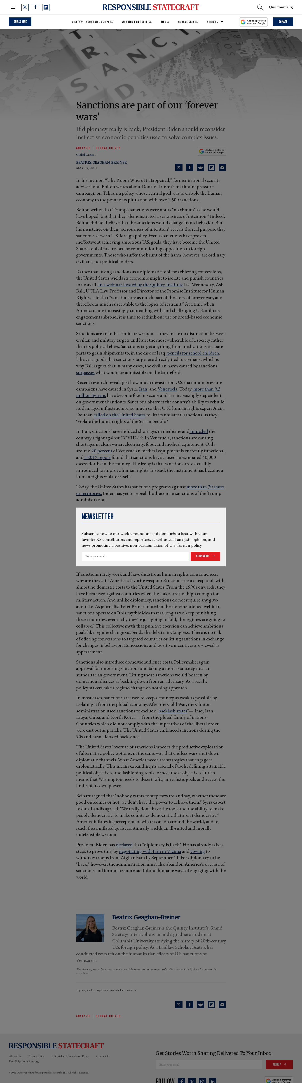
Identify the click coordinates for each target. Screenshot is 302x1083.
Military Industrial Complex (92, 22)
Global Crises (188, 22)
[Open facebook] (35, 7)
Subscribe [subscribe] (20, 22)
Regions (212, 22)
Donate (283, 22)
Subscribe (203, 556)
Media (165, 22)
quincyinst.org (281, 7)
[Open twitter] (25, 7)
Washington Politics (137, 22)
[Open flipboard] (45, 7)
